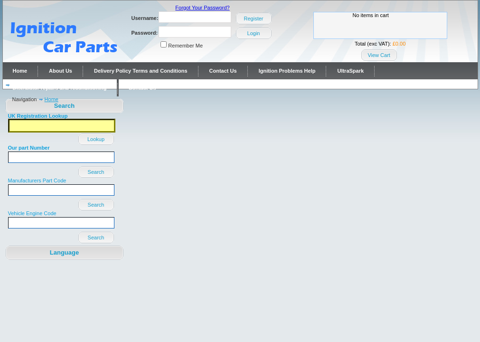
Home (20, 71)
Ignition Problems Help (287, 71)
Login (253, 33)
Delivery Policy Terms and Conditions (141, 71)
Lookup (95, 139)
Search (96, 172)
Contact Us (223, 71)
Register (254, 18)
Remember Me (185, 45)
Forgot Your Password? (202, 7)
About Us (60, 71)
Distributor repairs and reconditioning (60, 88)
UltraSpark (350, 71)
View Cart (378, 55)
